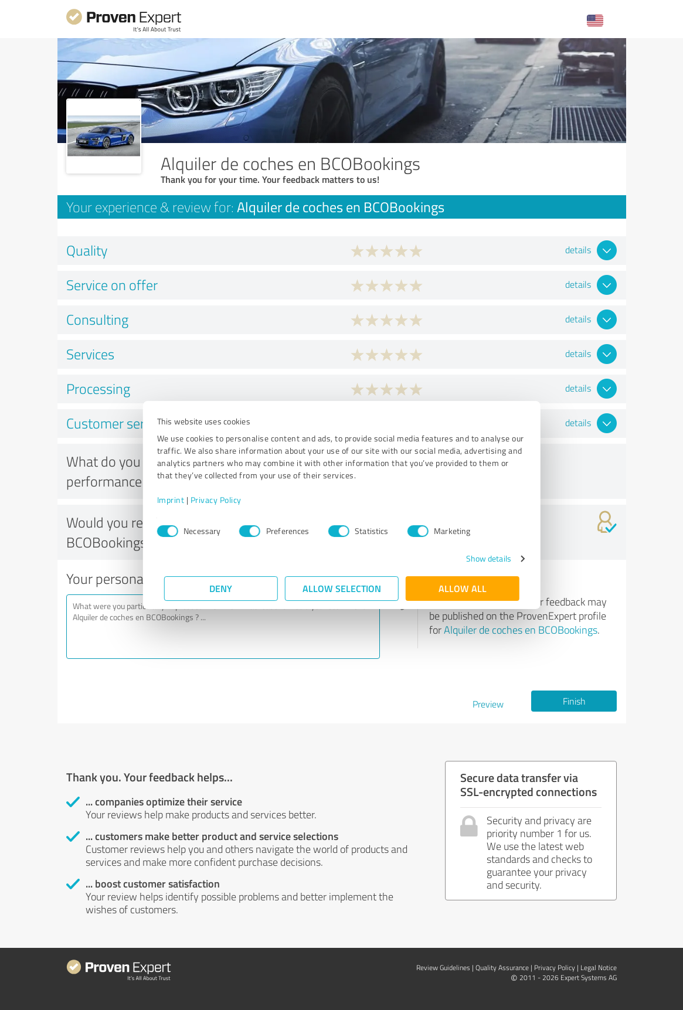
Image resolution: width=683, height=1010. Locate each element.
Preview (488, 704)
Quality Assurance (502, 967)
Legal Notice (598, 967)
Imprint (178, 499)
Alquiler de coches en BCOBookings (520, 630)
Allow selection (342, 588)
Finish (574, 701)
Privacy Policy (223, 499)
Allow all (463, 588)
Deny (220, 588)
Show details (481, 558)
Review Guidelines (443, 967)
